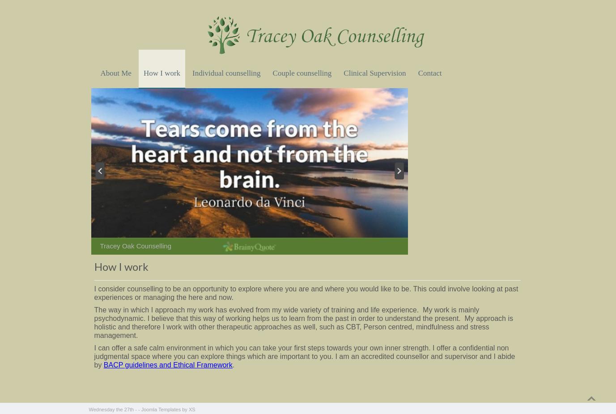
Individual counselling (226, 73)
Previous (99, 170)
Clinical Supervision (375, 73)
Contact (430, 73)
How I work (162, 73)
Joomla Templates (161, 409)
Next (400, 170)
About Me (116, 73)
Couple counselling (302, 73)
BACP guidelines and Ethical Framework (168, 365)
